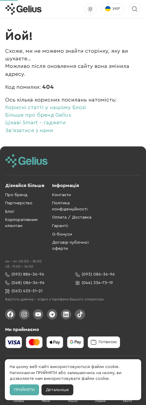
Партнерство (18, 203)
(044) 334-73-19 (94, 283)
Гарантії (60, 226)
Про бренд (16, 195)
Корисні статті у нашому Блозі (45, 107)
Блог (10, 211)
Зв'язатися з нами (29, 130)
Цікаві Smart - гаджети (35, 122)
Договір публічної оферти (70, 245)
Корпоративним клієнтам (21, 223)
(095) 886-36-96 (24, 274)
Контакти (61, 195)
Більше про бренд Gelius (38, 115)
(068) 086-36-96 (25, 283)
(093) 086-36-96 (95, 274)
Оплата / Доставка (71, 217)
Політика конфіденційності (70, 206)
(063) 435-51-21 (23, 291)
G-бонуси (62, 234)
